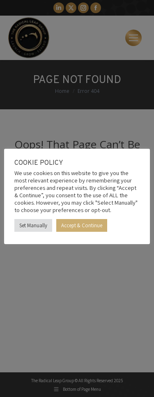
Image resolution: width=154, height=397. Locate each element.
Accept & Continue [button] (81, 225)
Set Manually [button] (33, 225)
